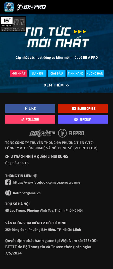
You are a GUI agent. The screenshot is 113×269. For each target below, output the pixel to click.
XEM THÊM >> (56, 84)
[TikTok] (30, 119)
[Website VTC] (56, 193)
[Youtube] (83, 108)
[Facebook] (30, 108)
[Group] (83, 119)
